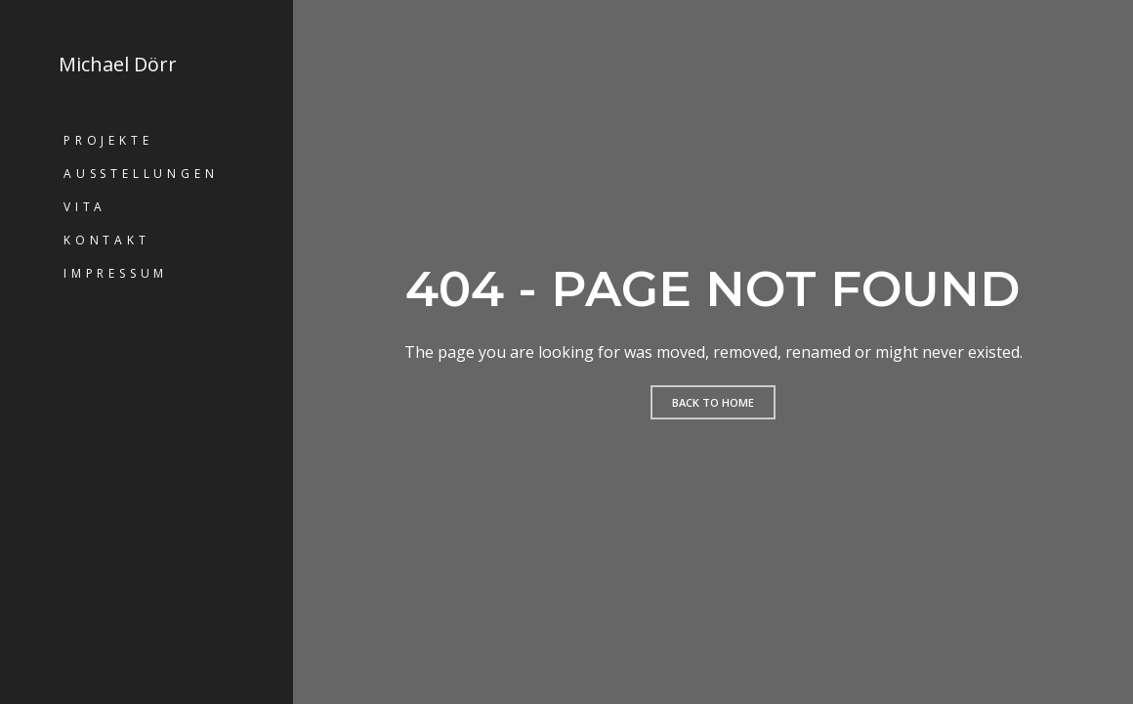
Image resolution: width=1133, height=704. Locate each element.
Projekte (107, 140)
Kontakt (106, 240)
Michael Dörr (118, 64)
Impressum (115, 273)
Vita (84, 206)
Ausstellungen (140, 173)
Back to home (713, 402)
